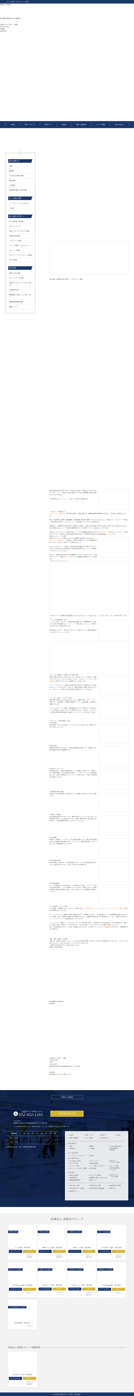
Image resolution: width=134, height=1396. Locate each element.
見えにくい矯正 (74, 1163)
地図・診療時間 (81, 124)
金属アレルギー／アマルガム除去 (20, 284)
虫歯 (71, 1146)
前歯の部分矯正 (94, 1163)
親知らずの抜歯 (14, 273)
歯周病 (91, 1146)
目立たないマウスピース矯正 (19, 231)
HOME (12, 124)
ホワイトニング (14, 226)
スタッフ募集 (100, 124)
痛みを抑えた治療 (74, 1185)
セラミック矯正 (114, 1166)
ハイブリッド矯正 (74, 1166)
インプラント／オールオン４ (19, 203)
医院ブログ (113, 1188)
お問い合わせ (119, 124)
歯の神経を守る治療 (115, 1185)
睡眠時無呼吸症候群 (16, 302)
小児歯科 (12, 185)
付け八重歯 (93, 1168)
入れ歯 (11, 208)
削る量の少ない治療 (95, 1185)
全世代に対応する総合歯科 (97, 1188)
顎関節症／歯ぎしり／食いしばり (20, 296)
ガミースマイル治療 (16, 278)
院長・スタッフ (30, 124)
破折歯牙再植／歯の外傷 (18, 190)
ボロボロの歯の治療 (115, 1146)
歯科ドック (13, 306)
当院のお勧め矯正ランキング (115, 1168)
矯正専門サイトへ (74, 1191)
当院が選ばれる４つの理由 (77, 1188)
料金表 (64, 124)
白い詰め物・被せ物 (16, 221)
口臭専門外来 (14, 290)
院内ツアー (48, 124)
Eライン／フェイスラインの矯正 (78, 1168)
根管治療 (12, 180)
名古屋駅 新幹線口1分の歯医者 (10, 18)
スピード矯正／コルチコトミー (98, 1166)
